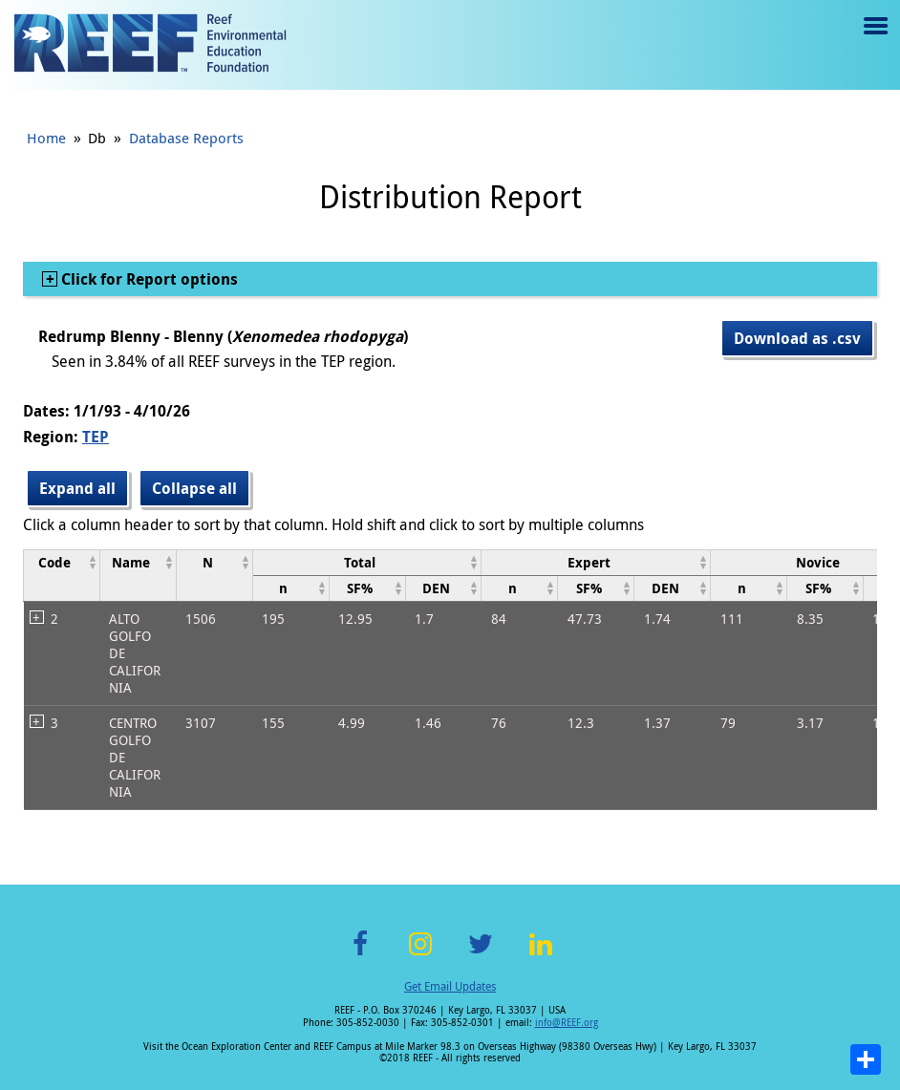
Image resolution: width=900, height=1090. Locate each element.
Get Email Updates (450, 986)
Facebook (360, 954)
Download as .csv (797, 338)
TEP (95, 436)
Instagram (420, 954)
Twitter (480, 954)
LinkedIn (540, 954)
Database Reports (186, 137)
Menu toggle (873, 39)
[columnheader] (62, 575)
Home (46, 137)
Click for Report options (147, 278)
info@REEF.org (566, 1022)
